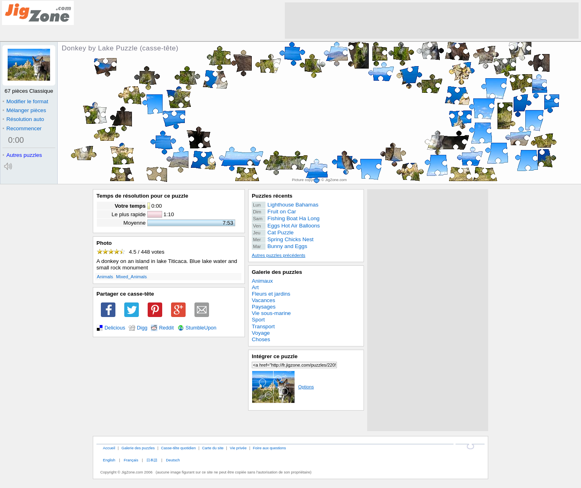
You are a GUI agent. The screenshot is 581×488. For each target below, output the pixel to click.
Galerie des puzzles (277, 272)
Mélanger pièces (24, 110)
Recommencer (22, 128)
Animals (105, 276)
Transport (263, 326)
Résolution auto (23, 119)
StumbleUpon (201, 328)
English (109, 460)
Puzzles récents (272, 196)
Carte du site (213, 448)
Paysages (264, 307)
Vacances (263, 300)
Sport (258, 320)
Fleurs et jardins (271, 294)
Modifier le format (25, 101)
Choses (261, 339)
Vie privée (238, 448)
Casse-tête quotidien (178, 448)
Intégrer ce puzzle (275, 356)
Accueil (109, 448)
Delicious (114, 328)
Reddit (166, 328)
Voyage (261, 333)
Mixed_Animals (131, 276)
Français (131, 460)
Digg (142, 328)
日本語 (151, 460)
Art (255, 287)
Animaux (262, 281)
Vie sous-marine (271, 313)
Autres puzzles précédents (278, 255)
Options (283, 386)
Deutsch (173, 460)
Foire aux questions (269, 448)
